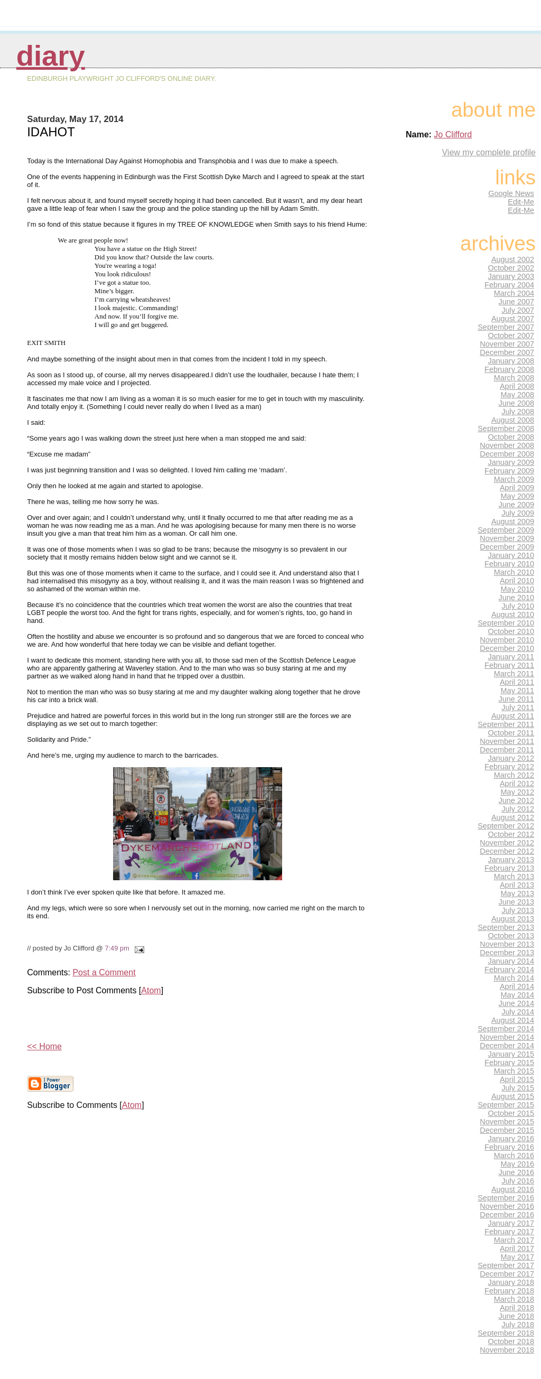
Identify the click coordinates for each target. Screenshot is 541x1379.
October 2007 (511, 335)
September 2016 (506, 1198)
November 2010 (507, 640)
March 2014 (514, 978)
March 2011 (514, 673)
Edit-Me (521, 202)
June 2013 (516, 902)
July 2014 (517, 1012)
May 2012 (517, 792)
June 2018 (516, 1316)
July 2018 (517, 1324)
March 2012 (514, 775)
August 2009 (512, 521)
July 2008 (517, 411)
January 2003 (511, 276)
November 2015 (507, 1121)
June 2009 (516, 504)
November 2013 (507, 944)
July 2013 (517, 910)
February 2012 (509, 766)
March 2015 (514, 1071)
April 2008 (517, 386)
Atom (151, 990)
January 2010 (511, 555)
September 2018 (506, 1333)
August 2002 (512, 259)
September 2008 (506, 428)
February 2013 (509, 868)
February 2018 (509, 1291)
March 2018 (514, 1299)
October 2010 (511, 631)
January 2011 (511, 657)
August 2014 (512, 1020)
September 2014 (506, 1028)
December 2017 (507, 1274)
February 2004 (509, 285)
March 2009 (514, 479)
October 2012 (511, 834)
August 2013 (512, 919)
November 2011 (507, 741)
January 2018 (511, 1282)
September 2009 (506, 530)
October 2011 (511, 733)
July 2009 (517, 513)
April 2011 (517, 682)
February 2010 (509, 564)
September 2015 (506, 1105)
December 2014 (507, 1045)
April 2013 (517, 885)
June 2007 (516, 301)
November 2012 (507, 842)
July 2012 (517, 809)
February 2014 (509, 969)
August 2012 (512, 817)
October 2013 (511, 935)
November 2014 (507, 1037)
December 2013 (507, 952)
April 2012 (517, 783)
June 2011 (516, 699)
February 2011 (509, 665)
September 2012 (506, 826)
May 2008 (517, 394)
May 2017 (517, 1257)
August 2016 (512, 1189)
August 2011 (512, 716)
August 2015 (512, 1096)
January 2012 (511, 758)
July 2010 (517, 606)
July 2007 (517, 310)
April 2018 (517, 1307)
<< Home (44, 1046)
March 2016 (514, 1155)
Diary (50, 56)
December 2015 (507, 1130)
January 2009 (511, 462)
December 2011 (507, 750)
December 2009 (507, 547)
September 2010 (506, 623)
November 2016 (507, 1206)
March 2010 (514, 572)
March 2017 (514, 1240)
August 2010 (512, 614)
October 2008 (511, 437)
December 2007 (507, 352)
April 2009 (517, 487)
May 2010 (517, 589)
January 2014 (511, 961)
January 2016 (511, 1138)
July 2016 (517, 1181)
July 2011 (517, 707)
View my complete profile (489, 152)
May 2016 (517, 1164)
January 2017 (511, 1223)
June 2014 (516, 1003)
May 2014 (517, 995)
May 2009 (517, 496)
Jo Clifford (453, 134)
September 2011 (506, 724)
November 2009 (507, 538)
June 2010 (516, 597)
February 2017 (509, 1231)
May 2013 (517, 893)
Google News (511, 193)
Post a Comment (103, 972)
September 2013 (506, 927)
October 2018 (511, 1341)
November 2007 (507, 344)
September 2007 (506, 327)
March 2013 (514, 876)
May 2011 (517, 690)
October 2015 (511, 1113)
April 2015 (517, 1079)
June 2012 (516, 800)
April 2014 (517, 986)
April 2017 (517, 1248)
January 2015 (511, 1054)
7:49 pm (117, 948)
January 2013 (511, 859)
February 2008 (509, 369)
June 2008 (516, 403)
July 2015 (517, 1088)
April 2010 (517, 580)
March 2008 (514, 378)
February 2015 (509, 1062)
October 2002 (511, 268)
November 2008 (507, 445)
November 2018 (507, 1350)
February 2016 (509, 1147)
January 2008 (511, 361)
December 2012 (507, 851)
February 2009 (509, 471)
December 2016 (507, 1214)
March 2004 (514, 293)
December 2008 (507, 454)
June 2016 (516, 1172)
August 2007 (512, 318)
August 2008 (512, 420)
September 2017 (506, 1265)
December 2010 (507, 648)
